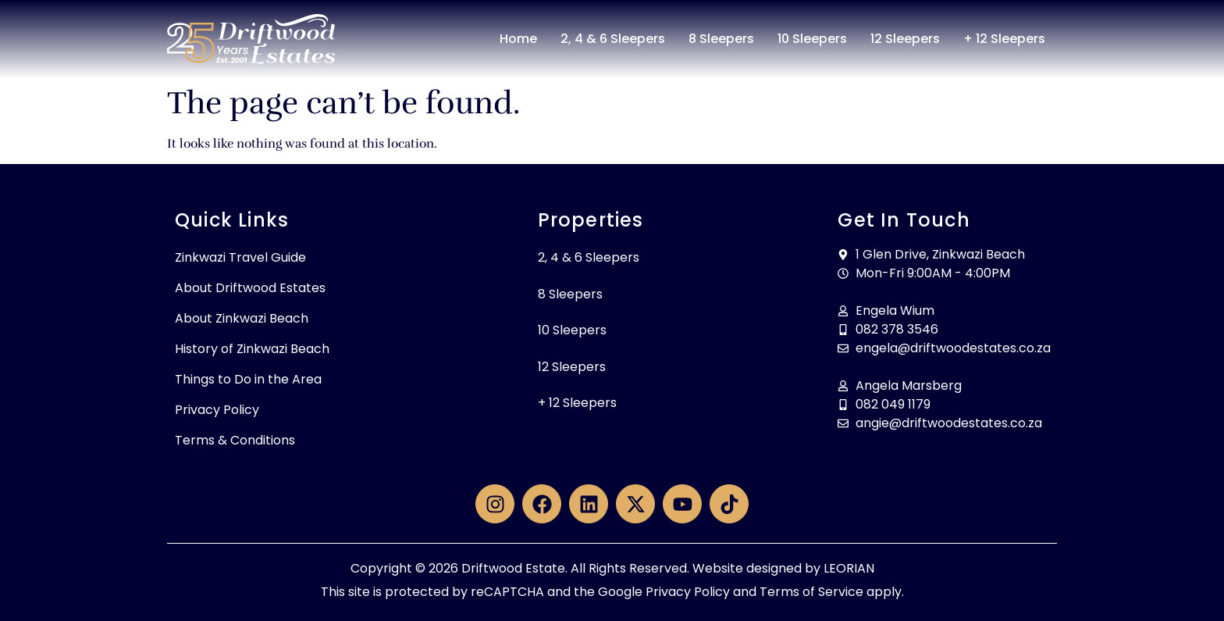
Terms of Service (811, 592)
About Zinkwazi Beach (241, 318)
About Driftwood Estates (250, 288)
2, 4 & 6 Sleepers (612, 39)
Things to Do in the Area (248, 379)
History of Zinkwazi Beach (252, 349)
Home (518, 39)
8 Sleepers (721, 39)
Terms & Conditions (235, 440)
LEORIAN (849, 568)
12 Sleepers (905, 39)
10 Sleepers (812, 39)
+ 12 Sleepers (1004, 39)
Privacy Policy (217, 410)
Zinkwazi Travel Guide (240, 257)
